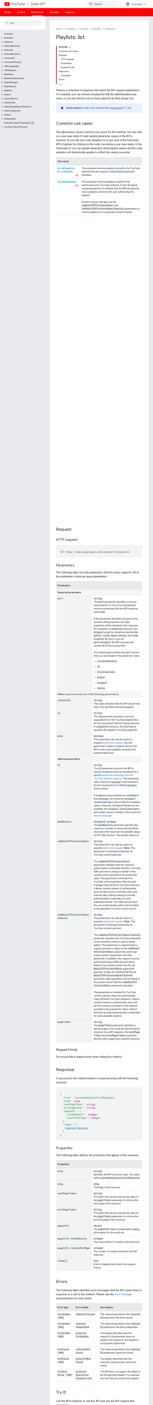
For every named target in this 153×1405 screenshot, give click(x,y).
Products (70, 29)
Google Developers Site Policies (68, 1129)
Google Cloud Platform (61, 1378)
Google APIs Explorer (60, 1322)
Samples (54, 12)
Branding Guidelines (129, 1327)
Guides (21, 12)
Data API (38, 4)
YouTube (18, 4)
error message (123, 993)
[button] (22, 38)
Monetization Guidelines (131, 1332)
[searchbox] (22, 23)
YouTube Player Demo (61, 1327)
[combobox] (104, 4)
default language (103, 515)
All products (55, 1384)
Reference (110, 29)
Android (53, 1362)
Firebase (53, 1373)
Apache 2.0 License (122, 1126)
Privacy (63, 1398)
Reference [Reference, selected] (37, 12)
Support (70, 12)
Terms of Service (127, 1322)
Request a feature (93, 1327)
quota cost (116, 108)
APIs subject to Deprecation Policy (133, 1339)
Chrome (53, 1368)
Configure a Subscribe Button (61, 1334)
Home (7, 12)
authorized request (113, 442)
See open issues (92, 1332)
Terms (52, 1398)
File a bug (89, 1322)
